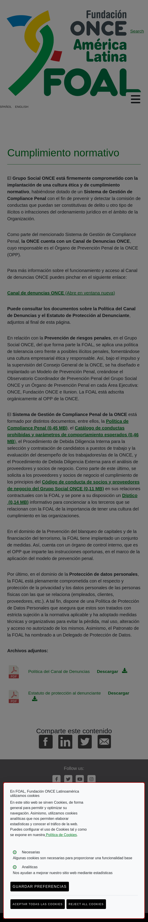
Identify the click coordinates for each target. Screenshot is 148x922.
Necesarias (31, 852)
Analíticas (30, 867)
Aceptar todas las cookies (38, 904)
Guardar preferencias (40, 886)
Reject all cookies (86, 904)
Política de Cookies (61, 835)
